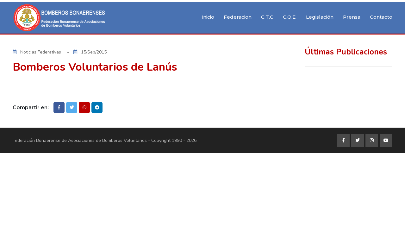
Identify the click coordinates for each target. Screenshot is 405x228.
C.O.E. (289, 17)
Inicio (208, 17)
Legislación (319, 17)
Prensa (351, 17)
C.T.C (267, 17)
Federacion (238, 17)
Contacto (381, 17)
